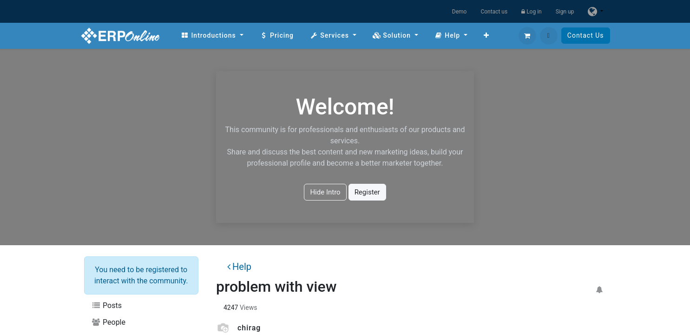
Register (367, 192)
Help (239, 266)
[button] (549, 36)
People (109, 322)
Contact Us (585, 35)
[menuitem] (212, 35)
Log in (531, 11)
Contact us (493, 11)
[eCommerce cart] (527, 36)
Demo (459, 11)
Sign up (565, 11)
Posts (107, 305)
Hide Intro (325, 192)
